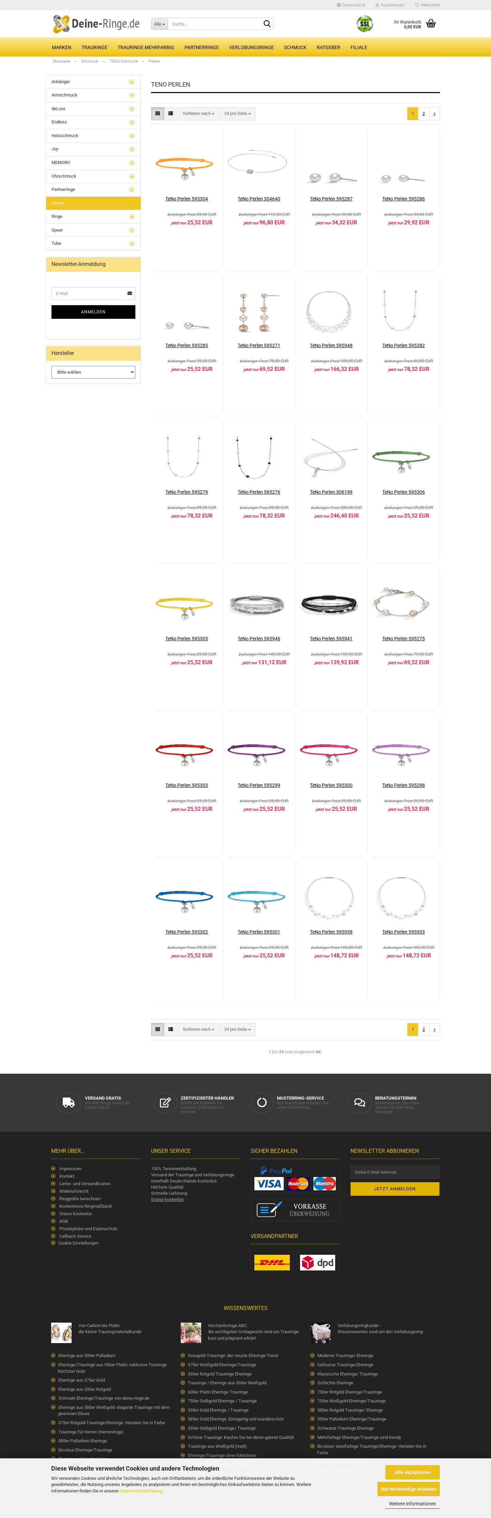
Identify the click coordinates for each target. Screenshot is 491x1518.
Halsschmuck (64, 135)
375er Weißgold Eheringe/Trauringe (222, 1364)
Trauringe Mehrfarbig (146, 47)
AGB (63, 1221)
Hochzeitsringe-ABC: (247, 1332)
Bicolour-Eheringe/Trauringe (85, 1450)
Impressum (69, 1168)
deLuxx (58, 108)
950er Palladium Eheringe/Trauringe (351, 1419)
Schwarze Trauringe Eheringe (345, 1428)
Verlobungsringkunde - (376, 1329)
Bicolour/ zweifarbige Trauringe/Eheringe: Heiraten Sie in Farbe (371, 1449)
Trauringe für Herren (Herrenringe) (91, 1431)
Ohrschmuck (63, 176)
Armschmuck (64, 95)
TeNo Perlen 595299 (259, 785)
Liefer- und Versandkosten (84, 1183)
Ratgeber (328, 47)
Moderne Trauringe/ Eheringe (345, 1355)
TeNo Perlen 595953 (403, 932)
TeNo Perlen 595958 (331, 932)
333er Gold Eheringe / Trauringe (218, 1410)
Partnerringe (201, 47)
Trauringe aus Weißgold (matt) (217, 1446)
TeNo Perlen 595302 (186, 932)
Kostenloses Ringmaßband (84, 1206)
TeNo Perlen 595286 (403, 199)
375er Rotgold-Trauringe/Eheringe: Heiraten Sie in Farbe (111, 1422)
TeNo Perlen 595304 (186, 199)
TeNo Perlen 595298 (403, 785)
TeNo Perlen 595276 (259, 492)
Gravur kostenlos (75, 1213)
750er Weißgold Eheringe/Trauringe (351, 1400)
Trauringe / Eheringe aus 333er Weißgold (227, 1382)
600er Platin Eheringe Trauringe (218, 1392)
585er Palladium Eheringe (82, 1440)
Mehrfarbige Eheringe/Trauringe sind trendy (359, 1437)
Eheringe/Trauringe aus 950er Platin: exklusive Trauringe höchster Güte (112, 1368)
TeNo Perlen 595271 (259, 345)
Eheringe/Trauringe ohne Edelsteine (222, 1455)
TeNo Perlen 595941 (331, 638)
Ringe (56, 216)
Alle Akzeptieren (413, 1472)
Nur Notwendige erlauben (408, 1489)
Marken (61, 47)
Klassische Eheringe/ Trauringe (347, 1373)
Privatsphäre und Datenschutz (87, 1228)
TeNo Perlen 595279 (186, 492)
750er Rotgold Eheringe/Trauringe (349, 1392)
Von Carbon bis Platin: (117, 1329)
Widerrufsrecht (73, 1191)
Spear (57, 230)
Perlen (57, 203)
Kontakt (66, 1176)
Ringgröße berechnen (79, 1198)
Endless (59, 121)
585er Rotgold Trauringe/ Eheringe (350, 1410)
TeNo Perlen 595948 (331, 345)
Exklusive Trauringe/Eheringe (345, 1364)
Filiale (359, 47)
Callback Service (74, 1236)
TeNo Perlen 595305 (186, 638)
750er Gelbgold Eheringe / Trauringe (222, 1400)
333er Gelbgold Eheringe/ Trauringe (222, 1428)
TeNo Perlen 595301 (259, 932)
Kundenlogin (390, 5)
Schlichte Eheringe (335, 1382)
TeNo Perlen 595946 (259, 638)
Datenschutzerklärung (141, 1490)
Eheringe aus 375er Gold (81, 1380)
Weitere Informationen (412, 1503)
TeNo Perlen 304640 (259, 199)
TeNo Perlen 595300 (331, 785)
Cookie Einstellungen (78, 1243)
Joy (54, 148)
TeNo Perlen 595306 (403, 492)
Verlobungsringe (251, 47)
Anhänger (60, 81)
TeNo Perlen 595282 (403, 345)
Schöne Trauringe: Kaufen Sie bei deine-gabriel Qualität (241, 1437)
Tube (56, 243)
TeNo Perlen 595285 (186, 345)
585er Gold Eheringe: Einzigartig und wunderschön (236, 1419)
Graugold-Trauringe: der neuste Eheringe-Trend (233, 1355)
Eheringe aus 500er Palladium (86, 1355)
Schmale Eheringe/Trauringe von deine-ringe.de (103, 1398)
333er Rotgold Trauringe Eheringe (220, 1373)
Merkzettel (427, 5)
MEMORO (60, 162)
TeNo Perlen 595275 (403, 638)
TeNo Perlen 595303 (186, 785)
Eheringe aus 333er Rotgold (84, 1389)
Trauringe (94, 47)
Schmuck (295, 47)
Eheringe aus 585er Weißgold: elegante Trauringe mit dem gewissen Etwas (113, 1410)
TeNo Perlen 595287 (331, 199)
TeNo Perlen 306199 (331, 492)
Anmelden (93, 312)
